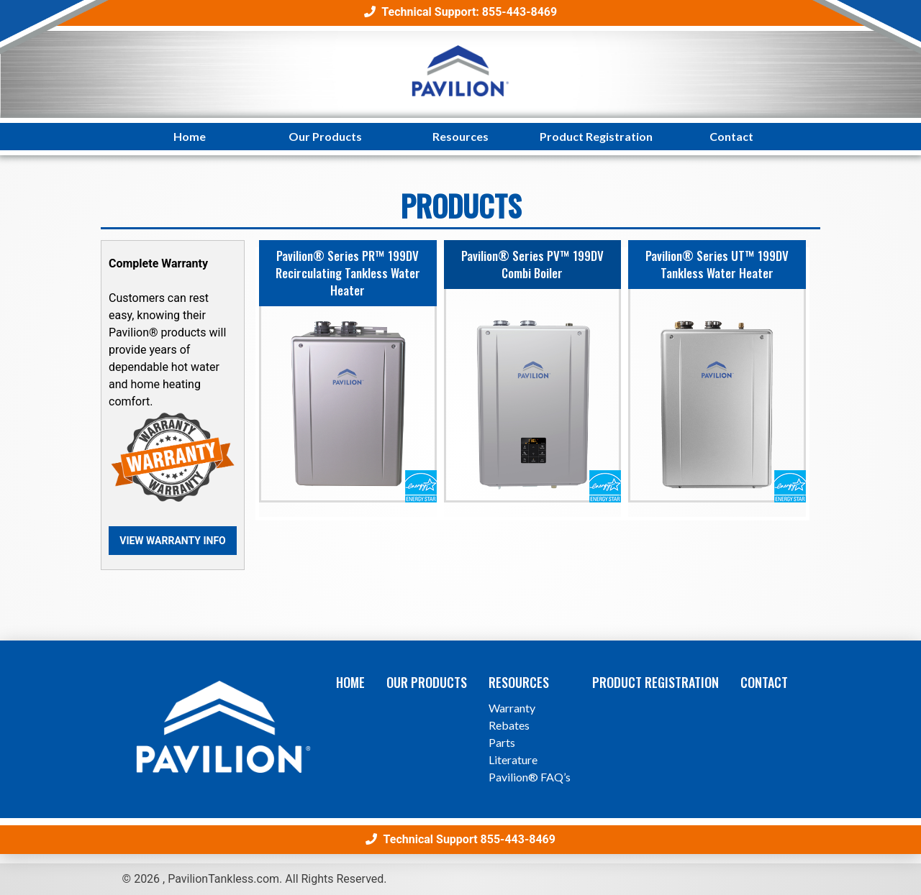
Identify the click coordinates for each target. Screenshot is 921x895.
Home (189, 136)
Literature (513, 759)
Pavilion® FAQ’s (530, 777)
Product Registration (596, 136)
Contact (731, 136)
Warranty (512, 708)
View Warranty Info (172, 540)
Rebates (509, 725)
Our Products (325, 136)
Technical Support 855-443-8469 (460, 839)
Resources (460, 136)
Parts (502, 742)
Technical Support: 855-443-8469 (460, 12)
